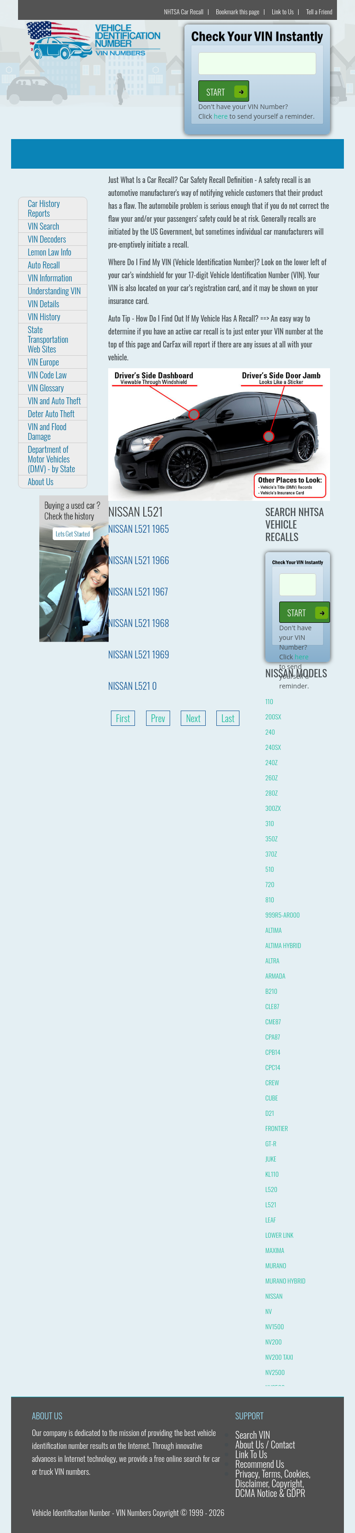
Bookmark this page (237, 11)
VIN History (44, 316)
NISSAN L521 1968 (138, 623)
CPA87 (272, 1036)
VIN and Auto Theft (54, 401)
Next (193, 718)
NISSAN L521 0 (132, 686)
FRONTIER (276, 1128)
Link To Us (251, 1454)
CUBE (271, 1097)
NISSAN (273, 1296)
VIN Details (43, 304)
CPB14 (273, 1052)
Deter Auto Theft (51, 414)
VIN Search (43, 226)
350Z (271, 838)
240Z (271, 762)
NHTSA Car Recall (183, 11)
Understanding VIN (54, 291)
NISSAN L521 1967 (138, 591)
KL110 (272, 1174)
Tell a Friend (319, 11)
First (123, 718)
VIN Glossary (46, 388)
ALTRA (272, 960)
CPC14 (272, 1067)
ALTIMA (273, 930)
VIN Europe (43, 362)
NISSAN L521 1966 (138, 560)
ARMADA (275, 975)
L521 (270, 1204)
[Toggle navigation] (24, 154)
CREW (272, 1082)
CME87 (273, 1021)
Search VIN (252, 1435)
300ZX (273, 808)
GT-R (270, 1143)
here (221, 116)
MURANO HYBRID (285, 1280)
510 (269, 869)
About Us (41, 481)
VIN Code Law (47, 375)
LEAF (270, 1219)
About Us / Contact (265, 1444)
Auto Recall (44, 265)
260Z (271, 777)
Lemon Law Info (49, 252)
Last (227, 718)
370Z (271, 853)
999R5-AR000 (282, 914)
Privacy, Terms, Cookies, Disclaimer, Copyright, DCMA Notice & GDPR (273, 1483)
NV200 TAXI (279, 1357)
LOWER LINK (279, 1235)
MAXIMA (274, 1250)
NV (268, 1311)
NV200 (273, 1341)
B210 (271, 991)
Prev (158, 718)
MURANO (275, 1265)
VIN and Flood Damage (47, 431)
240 (270, 731)
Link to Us (283, 11)
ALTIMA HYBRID (283, 945)
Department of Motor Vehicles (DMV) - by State (51, 458)
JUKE (270, 1158)
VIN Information (50, 278)
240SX (273, 747)
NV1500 (274, 1326)
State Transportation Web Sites (48, 339)
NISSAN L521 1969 (138, 654)
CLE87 (272, 1006)
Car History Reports (44, 208)
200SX (273, 716)
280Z (271, 792)
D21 (269, 1113)
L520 (271, 1189)
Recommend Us (259, 1464)
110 (269, 701)
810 (269, 899)
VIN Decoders (47, 239)
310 (269, 823)
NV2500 (275, 1372)
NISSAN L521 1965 (138, 528)
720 (269, 884)
